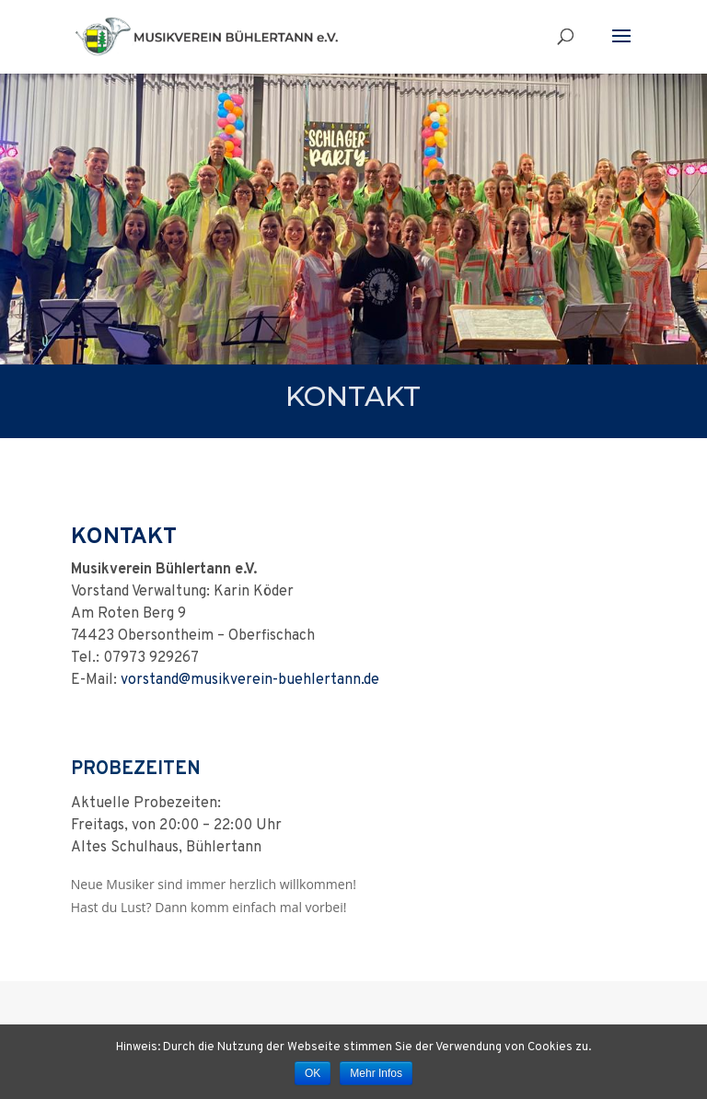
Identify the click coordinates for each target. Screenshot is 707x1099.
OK (312, 1073)
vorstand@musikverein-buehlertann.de (250, 680)
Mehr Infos (376, 1073)
